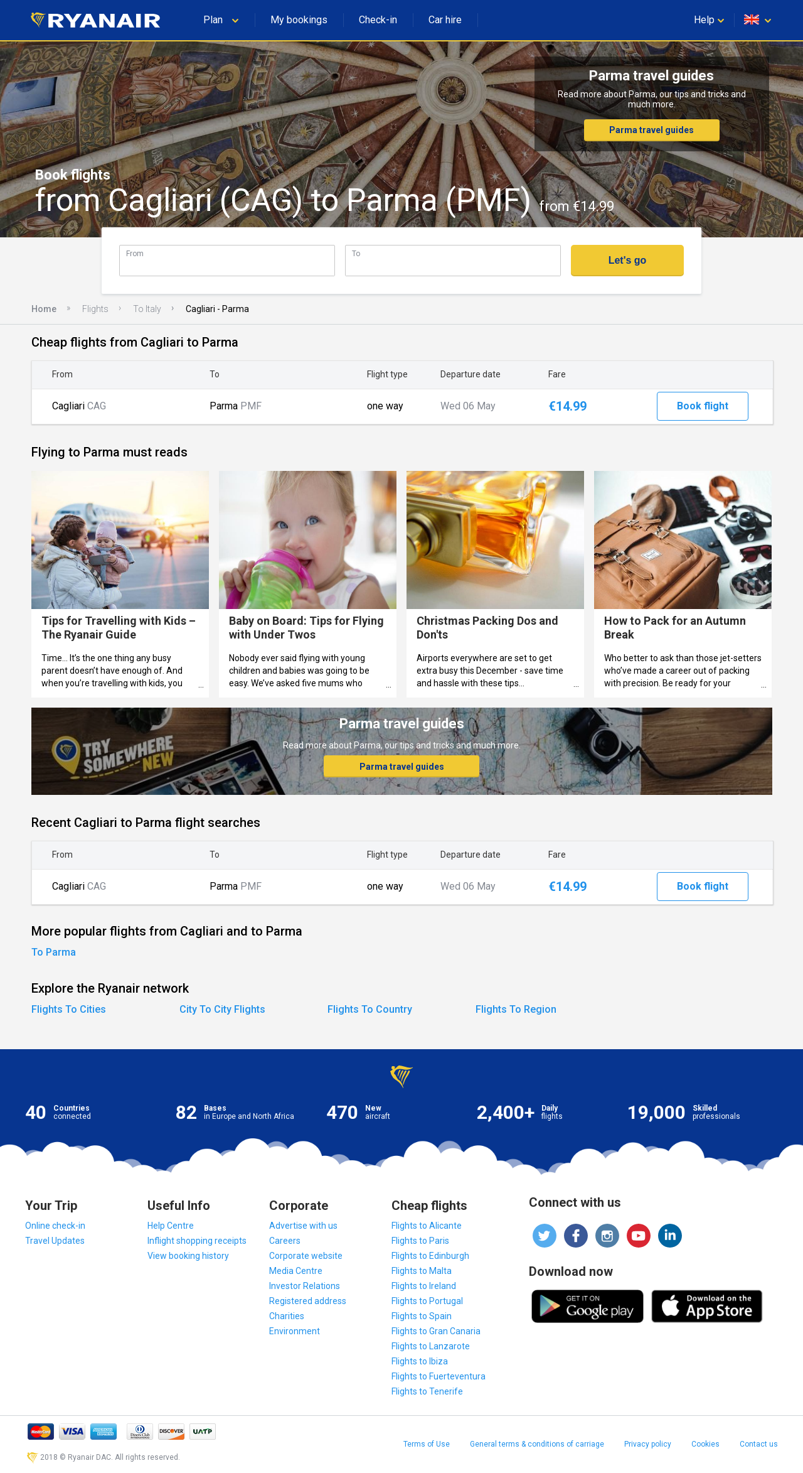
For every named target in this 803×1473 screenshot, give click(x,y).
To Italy (147, 309)
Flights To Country (369, 1009)
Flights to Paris (420, 1241)
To (356, 253)
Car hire (445, 20)
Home (43, 309)
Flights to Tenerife (427, 1391)
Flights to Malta (421, 1271)
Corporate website (306, 1256)
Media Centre (295, 1271)
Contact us (759, 1444)
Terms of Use (426, 1444)
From (135, 253)
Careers (284, 1241)
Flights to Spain (421, 1316)
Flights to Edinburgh (430, 1256)
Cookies (705, 1444)
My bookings (298, 20)
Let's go (628, 260)
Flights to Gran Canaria (436, 1331)
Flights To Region (516, 1009)
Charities (286, 1316)
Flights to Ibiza (419, 1361)
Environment (294, 1331)
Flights (95, 309)
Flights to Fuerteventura (438, 1376)
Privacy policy (647, 1444)
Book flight (702, 406)
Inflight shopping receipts (197, 1241)
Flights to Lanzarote (430, 1346)
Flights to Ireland (423, 1286)
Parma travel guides (651, 130)
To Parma (53, 952)
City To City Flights (222, 1009)
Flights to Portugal (427, 1301)
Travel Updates (55, 1241)
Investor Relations (304, 1286)
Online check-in (55, 1226)
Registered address (307, 1301)
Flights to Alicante (426, 1226)
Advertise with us (303, 1226)
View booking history (188, 1256)
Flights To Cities (68, 1009)
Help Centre (170, 1226)
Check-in (378, 20)
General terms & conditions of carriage (537, 1444)
